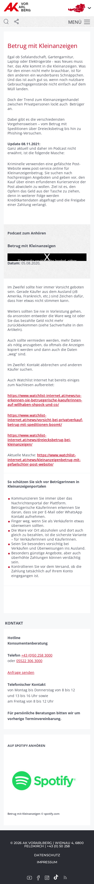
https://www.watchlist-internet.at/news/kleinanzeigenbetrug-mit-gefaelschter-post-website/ (44, 459)
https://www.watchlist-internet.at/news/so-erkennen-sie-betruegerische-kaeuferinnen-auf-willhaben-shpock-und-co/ (45, 400)
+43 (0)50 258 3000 (36, 655)
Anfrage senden (21, 672)
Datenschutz (47, 855)
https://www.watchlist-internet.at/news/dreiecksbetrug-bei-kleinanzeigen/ (39, 440)
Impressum (47, 862)
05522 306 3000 (29, 660)
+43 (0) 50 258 (58, 846)
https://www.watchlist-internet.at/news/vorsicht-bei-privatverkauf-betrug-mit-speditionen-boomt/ (45, 420)
